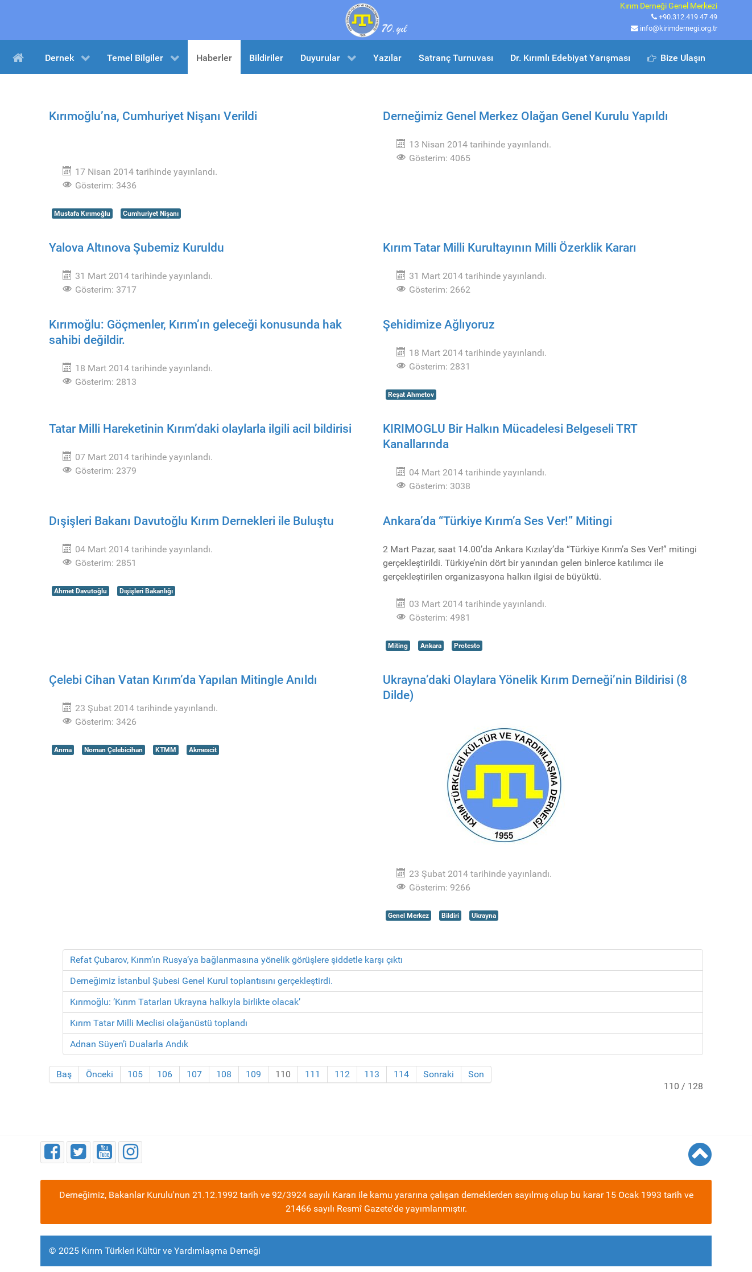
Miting (398, 646)
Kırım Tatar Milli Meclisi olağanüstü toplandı (158, 1022)
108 (224, 1074)
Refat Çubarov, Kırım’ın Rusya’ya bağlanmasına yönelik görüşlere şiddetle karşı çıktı (236, 959)
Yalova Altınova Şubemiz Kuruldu (136, 248)
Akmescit (203, 750)
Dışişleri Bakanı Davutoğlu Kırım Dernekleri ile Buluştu (191, 521)
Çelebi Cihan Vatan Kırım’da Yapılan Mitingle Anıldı (183, 680)
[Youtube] (105, 1152)
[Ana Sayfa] (20, 57)
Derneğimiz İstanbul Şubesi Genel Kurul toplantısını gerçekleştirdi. (201, 980)
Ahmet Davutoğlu (80, 591)
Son (476, 1074)
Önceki (99, 1074)
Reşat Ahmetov (411, 395)
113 (371, 1074)
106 (164, 1074)
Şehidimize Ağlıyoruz (439, 324)
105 (135, 1074)
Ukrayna (484, 916)
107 (194, 1074)
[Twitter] (78, 1152)
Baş (64, 1074)
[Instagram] (130, 1152)
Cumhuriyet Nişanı (151, 214)
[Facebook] (52, 1152)
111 (312, 1074)
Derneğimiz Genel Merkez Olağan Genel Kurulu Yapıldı (525, 116)
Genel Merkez (408, 916)
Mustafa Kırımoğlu (82, 214)
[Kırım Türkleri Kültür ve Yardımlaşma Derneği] (376, 19)
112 (342, 1074)
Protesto (467, 646)
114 (401, 1074)
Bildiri (450, 916)
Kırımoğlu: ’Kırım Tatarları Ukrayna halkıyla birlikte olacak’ (185, 1001)
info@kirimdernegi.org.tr (678, 28)
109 (253, 1074)
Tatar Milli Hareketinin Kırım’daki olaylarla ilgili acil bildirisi (200, 429)
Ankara (430, 646)
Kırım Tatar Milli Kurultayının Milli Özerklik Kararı (510, 248)
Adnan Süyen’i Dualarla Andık (129, 1044)
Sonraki (438, 1074)
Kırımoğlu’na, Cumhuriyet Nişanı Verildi (153, 116)
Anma (63, 750)
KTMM (165, 750)
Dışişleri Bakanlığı (146, 591)
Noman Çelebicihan (113, 750)
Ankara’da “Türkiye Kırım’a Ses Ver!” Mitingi (497, 521)
